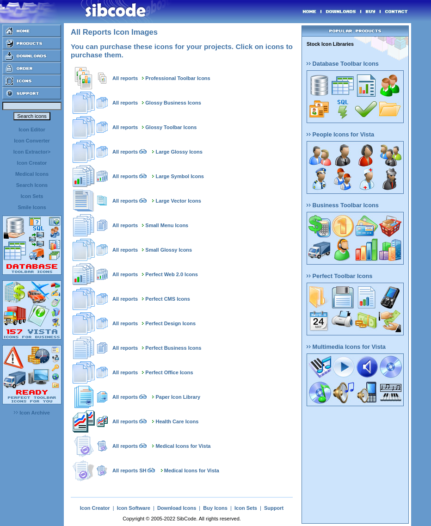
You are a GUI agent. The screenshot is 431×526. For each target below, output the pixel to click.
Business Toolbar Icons (343, 205)
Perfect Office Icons (169, 372)
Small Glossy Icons (168, 250)
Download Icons (176, 508)
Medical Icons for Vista (182, 446)
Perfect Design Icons (170, 323)
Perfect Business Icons (173, 348)
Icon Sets (32, 196)
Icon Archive (32, 412)
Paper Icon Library (177, 397)
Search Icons (32, 185)
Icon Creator (32, 163)
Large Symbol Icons (179, 176)
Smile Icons (32, 207)
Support (273, 508)
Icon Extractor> (31, 152)
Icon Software (133, 508)
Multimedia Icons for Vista (346, 346)
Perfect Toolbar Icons (339, 275)
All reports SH (129, 470)
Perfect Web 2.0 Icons (171, 274)
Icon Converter (32, 140)
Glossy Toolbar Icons (171, 127)
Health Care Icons (176, 421)
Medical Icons (32, 174)
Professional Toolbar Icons (177, 78)
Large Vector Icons (178, 201)
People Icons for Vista (340, 134)
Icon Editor (31, 129)
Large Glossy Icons (178, 152)
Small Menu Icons (166, 225)
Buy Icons (215, 508)
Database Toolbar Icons (343, 63)
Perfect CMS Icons (167, 299)
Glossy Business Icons (173, 102)
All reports (125, 78)
